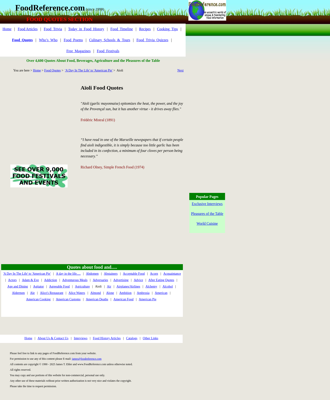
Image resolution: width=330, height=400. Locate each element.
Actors (12, 280)
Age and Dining (17, 286)
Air (109, 286)
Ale (32, 293)
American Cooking (38, 299)
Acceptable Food (134, 273)
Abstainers (111, 273)
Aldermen (18, 293)
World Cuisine (207, 223)
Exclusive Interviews (207, 204)
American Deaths (97, 299)
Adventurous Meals (75, 280)
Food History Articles (107, 338)
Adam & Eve (30, 280)
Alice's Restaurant (51, 293)
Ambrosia (143, 293)
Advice (138, 280)
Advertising (121, 280)
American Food (123, 299)
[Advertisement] (39, 113)
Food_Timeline (121, 29)
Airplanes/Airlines (128, 286)
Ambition (125, 293)
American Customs (68, 299)
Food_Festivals (108, 51)
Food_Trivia (53, 29)
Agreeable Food (59, 286)
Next (180, 70)
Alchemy (151, 286)
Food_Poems (73, 40)
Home (7, 29)
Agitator (38, 286)
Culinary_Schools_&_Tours (109, 40)
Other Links (150, 338)
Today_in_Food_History (86, 29)
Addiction (50, 280)
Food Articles (28, 29)
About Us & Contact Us (53, 338)
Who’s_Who (48, 40)
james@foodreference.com (87, 358)
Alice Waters (77, 293)
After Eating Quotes (161, 280)
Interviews (80, 338)
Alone (110, 293)
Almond (95, 293)
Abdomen (92, 273)
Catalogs (131, 338)
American (161, 293)
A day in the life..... (68, 273)
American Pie (148, 299)
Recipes (145, 29)
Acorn (154, 273)
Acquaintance (172, 273)
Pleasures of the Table (207, 214)
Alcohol (167, 286)
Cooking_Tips (167, 29)
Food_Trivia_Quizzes (152, 40)
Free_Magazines (78, 51)
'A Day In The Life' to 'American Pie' (89, 70)
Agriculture (82, 286)
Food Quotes (52, 70)
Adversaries (100, 280)
